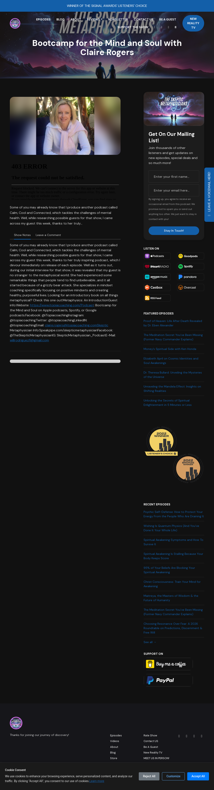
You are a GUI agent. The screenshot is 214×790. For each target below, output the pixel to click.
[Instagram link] (161, 27)
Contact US (143, 19)
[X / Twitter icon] (194, 736)
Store (113, 758)
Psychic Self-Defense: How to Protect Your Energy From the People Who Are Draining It (174, 514)
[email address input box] (174, 190)
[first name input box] (174, 176)
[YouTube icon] (202, 736)
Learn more (96, 781)
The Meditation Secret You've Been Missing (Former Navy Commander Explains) (173, 337)
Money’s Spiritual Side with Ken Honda (170, 349)
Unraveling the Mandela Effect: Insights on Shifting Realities (172, 389)
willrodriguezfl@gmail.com (29, 340)
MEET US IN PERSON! (156, 758)
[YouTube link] (154, 27)
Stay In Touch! (174, 230)
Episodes (43, 19)
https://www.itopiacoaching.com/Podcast (62, 305)
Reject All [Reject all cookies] (149, 776)
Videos (114, 741)
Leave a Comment (48, 235)
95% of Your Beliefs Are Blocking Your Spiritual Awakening (169, 570)
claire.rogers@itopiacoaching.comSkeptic (76, 325)
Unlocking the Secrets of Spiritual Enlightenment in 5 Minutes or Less (168, 403)
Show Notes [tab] (22, 235)
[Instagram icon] (179, 736)
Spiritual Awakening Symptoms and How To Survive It (173, 542)
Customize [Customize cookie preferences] (173, 776)
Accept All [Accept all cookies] (198, 776)
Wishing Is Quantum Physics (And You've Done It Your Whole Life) (171, 528)
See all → (150, 642)
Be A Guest (167, 19)
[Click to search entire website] (175, 27)
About (75, 19)
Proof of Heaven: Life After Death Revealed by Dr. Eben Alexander (173, 323)
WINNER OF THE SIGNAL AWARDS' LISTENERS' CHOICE (107, 6)
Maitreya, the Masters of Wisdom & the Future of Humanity (171, 598)
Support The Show (132, 27)
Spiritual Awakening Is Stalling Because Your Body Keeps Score (173, 556)
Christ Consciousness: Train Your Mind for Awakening (172, 584)
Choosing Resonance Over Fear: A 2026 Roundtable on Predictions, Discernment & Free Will (173, 628)
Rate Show (150, 735)
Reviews (93, 19)
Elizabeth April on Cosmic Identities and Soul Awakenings (171, 361)
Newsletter (118, 19)
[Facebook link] (168, 27)
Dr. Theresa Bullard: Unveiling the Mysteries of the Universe (173, 375)
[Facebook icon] (187, 736)
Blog (60, 19)
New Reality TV (193, 23)
